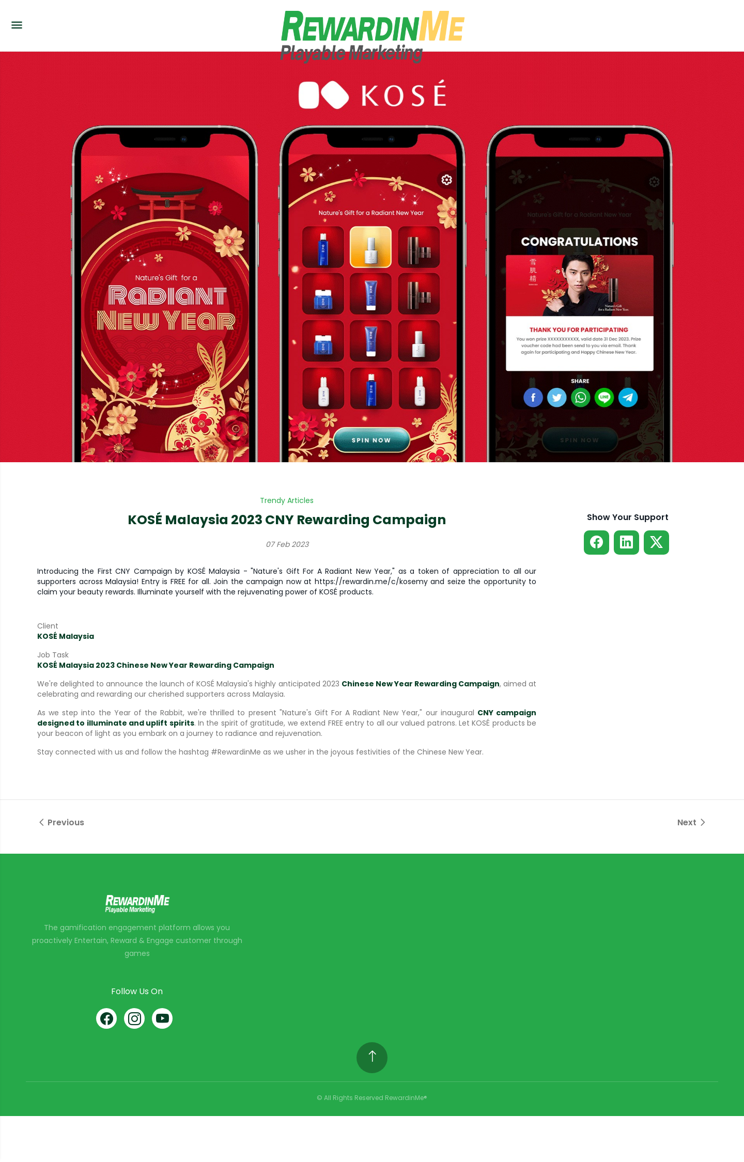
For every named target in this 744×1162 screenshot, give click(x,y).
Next (692, 822)
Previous (60, 822)
